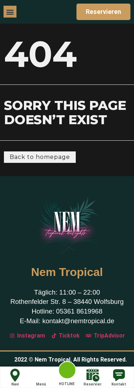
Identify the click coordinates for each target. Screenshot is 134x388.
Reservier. (93, 377)
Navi (15, 377)
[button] (10, 12)
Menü (41, 377)
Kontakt (118, 377)
